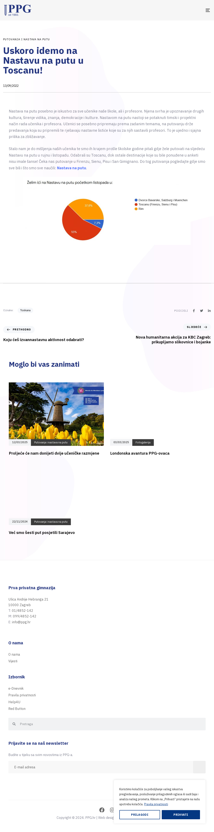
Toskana (25, 310)
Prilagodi (139, 815)
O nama (14, 654)
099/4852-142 (24, 616)
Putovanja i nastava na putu (26, 39)
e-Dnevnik (16, 688)
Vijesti (12, 661)
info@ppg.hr (21, 622)
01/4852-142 (22, 610)
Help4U (14, 702)
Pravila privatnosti (156, 804)
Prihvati (180, 815)
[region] (160, 802)
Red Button (16, 709)
